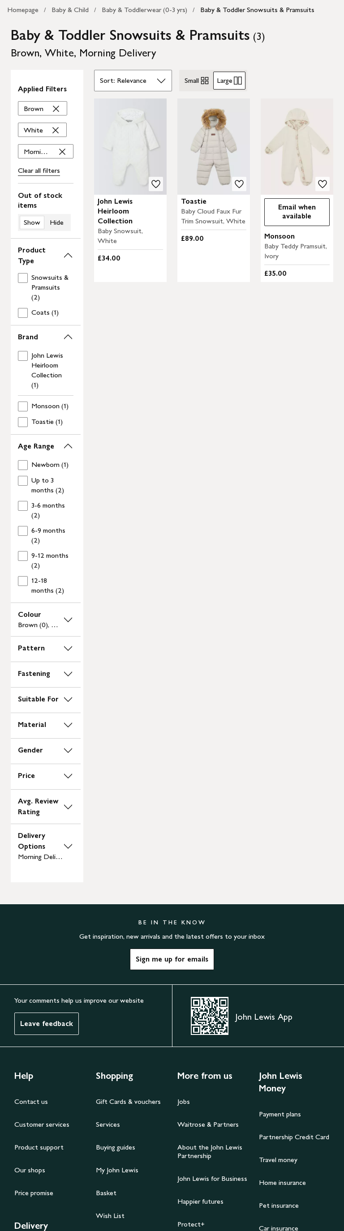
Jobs (183, 1101)
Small (197, 80)
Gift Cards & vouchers (128, 1101)
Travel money (278, 1159)
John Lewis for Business (212, 1178)
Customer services (41, 1124)
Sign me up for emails (172, 959)
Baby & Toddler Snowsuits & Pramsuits (257, 9)
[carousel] (130, 146)
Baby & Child (70, 9)
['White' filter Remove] (42, 130)
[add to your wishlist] (156, 184)
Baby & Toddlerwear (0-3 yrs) (144, 9)
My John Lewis (117, 1170)
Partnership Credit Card (294, 1137)
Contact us (31, 1101)
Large (229, 81)
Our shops (29, 1170)
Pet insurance (279, 1205)
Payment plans (280, 1114)
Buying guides (115, 1147)
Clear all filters (39, 170)
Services (108, 1124)
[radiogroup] (213, 80)
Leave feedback (46, 1023)
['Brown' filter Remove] (42, 109)
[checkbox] (44, 287)
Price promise (33, 1192)
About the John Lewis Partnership (209, 1151)
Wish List (110, 1215)
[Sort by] (133, 80)
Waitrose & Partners (208, 1124)
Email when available (290, 211)
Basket (106, 1192)
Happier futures (200, 1201)
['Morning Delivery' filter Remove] (46, 152)
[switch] (45, 211)
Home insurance (282, 1182)
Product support (39, 1147)
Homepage (23, 9)
